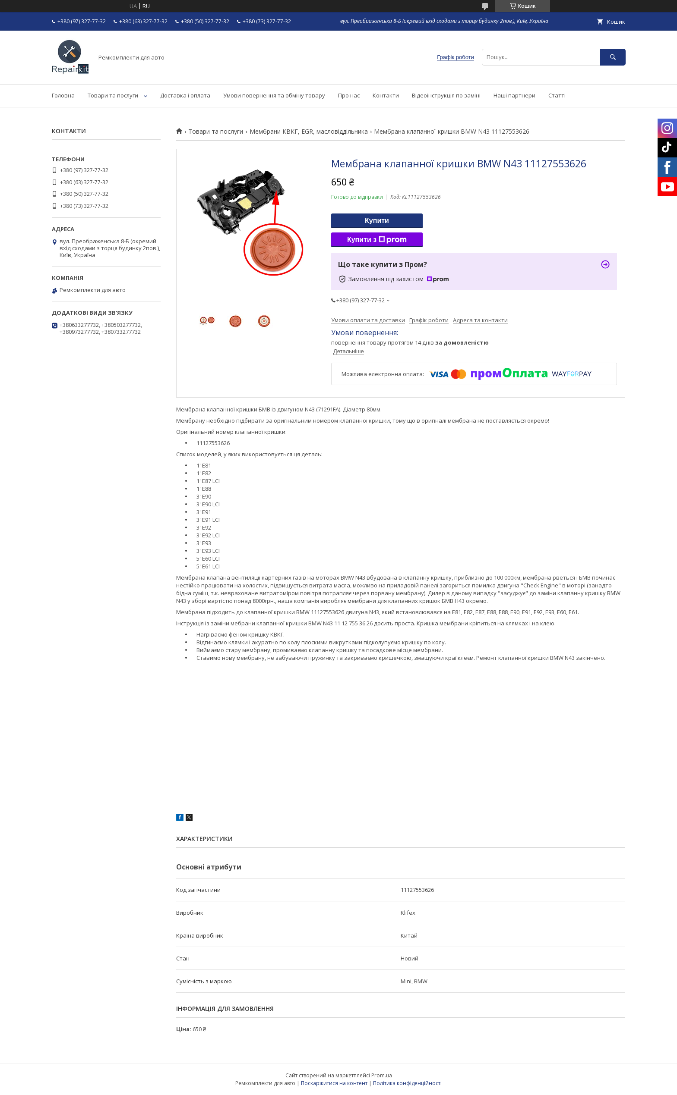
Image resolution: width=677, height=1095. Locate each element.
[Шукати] (613, 57)
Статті (557, 95)
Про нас (349, 95)
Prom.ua (381, 1075)
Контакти (386, 95)
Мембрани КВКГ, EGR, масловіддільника (309, 131)
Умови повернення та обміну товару (274, 95)
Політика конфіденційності (407, 1083)
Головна (63, 95)
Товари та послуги (113, 95)
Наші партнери (514, 95)
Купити (377, 220)
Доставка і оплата (185, 95)
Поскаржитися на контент (334, 1083)
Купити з (377, 240)
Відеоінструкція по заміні (446, 95)
